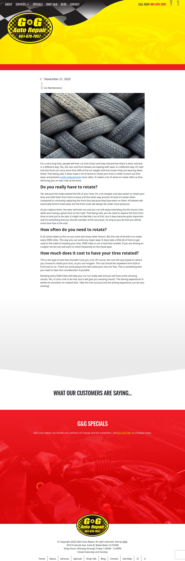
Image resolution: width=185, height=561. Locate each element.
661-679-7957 (124, 432)
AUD (124, 541)
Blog (64, 4)
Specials (38, 4)
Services (22, 4)
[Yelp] (178, 4)
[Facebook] (171, 4)
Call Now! (152, 4)
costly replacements (70, 177)
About (8, 4)
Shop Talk (52, 4)
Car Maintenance (53, 87)
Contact (74, 4)
